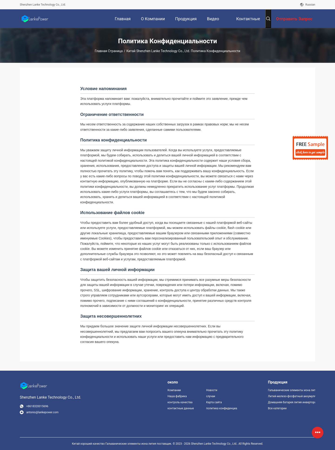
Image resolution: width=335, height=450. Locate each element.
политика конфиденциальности (221, 408)
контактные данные (181, 408)
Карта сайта (214, 402)
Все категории (277, 408)
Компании (174, 390)
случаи (210, 396)
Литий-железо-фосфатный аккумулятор (291, 396)
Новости (211, 390)
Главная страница (109, 51)
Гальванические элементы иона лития (291, 390)
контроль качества (180, 402)
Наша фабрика (177, 396)
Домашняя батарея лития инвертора (291, 402)
